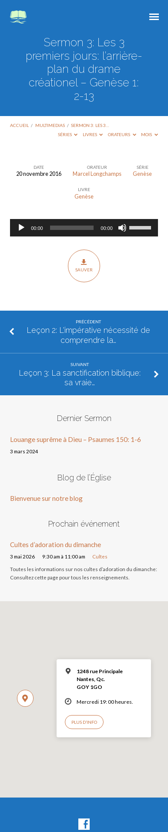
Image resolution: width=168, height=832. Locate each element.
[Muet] (122, 227)
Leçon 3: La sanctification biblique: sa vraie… (80, 377)
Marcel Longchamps (97, 173)
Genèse (142, 173)
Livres (93, 134)
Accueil (19, 125)
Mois (149, 134)
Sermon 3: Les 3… (90, 125)
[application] (84, 227)
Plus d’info (84, 722)
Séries (68, 134)
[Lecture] (21, 227)
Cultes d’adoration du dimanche (55, 544)
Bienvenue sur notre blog (46, 498)
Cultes (100, 556)
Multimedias (50, 125)
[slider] (72, 228)
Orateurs (122, 134)
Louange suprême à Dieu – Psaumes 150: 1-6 (75, 439)
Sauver (83, 265)
